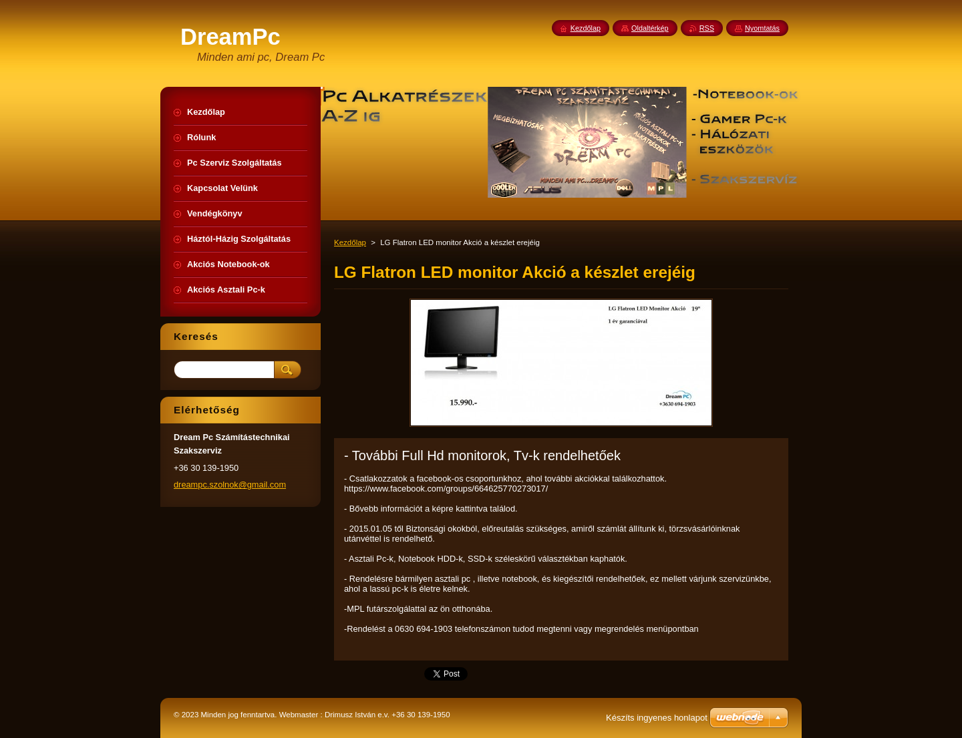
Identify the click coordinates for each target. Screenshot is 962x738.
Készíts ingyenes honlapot (656, 718)
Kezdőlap (350, 242)
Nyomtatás (762, 28)
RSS (706, 28)
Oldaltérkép (650, 28)
